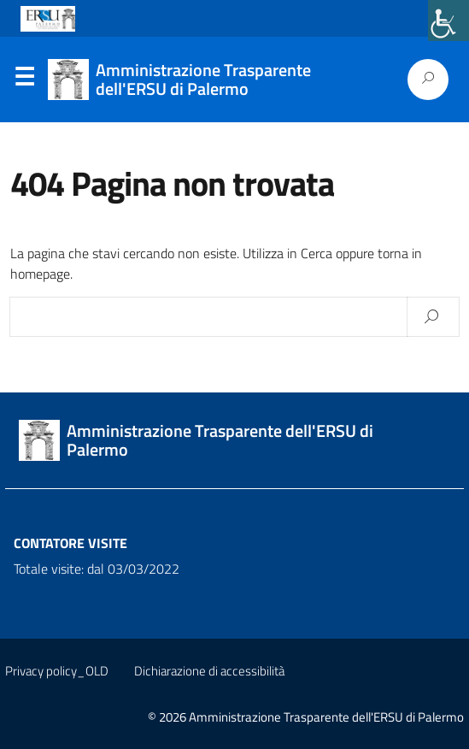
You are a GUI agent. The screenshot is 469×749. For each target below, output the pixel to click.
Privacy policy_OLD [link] (56, 671)
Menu (24, 80)
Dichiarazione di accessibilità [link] (209, 671)
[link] (448, 20)
